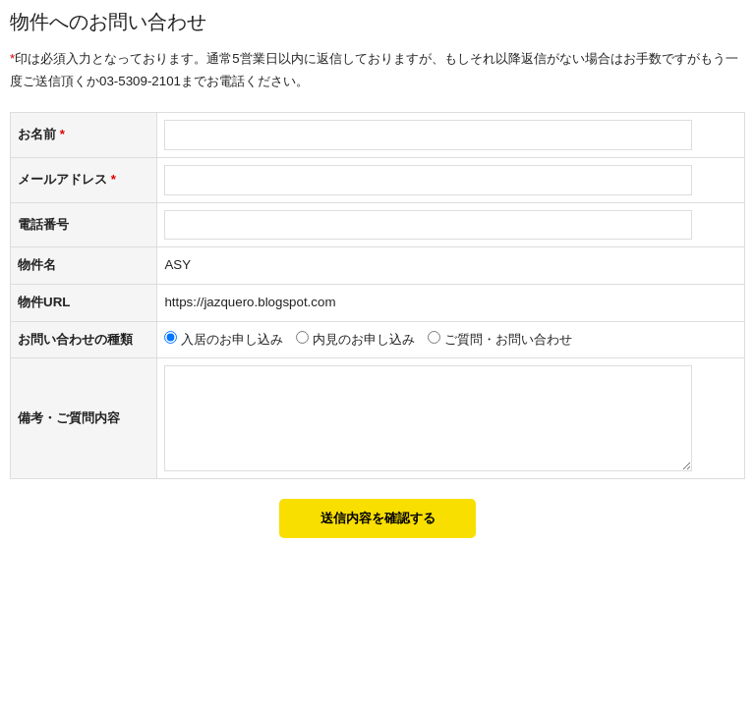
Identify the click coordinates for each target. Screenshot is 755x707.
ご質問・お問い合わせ (508, 339)
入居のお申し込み (232, 339)
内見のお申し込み (364, 339)
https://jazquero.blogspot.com (249, 302)
